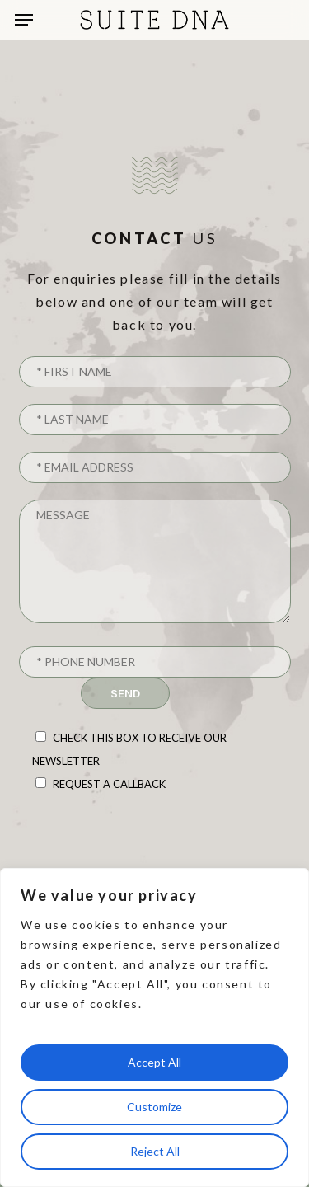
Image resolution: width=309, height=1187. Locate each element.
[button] (24, 20)
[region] (154, 1027)
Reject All (155, 1151)
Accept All (154, 1062)
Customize (154, 1107)
